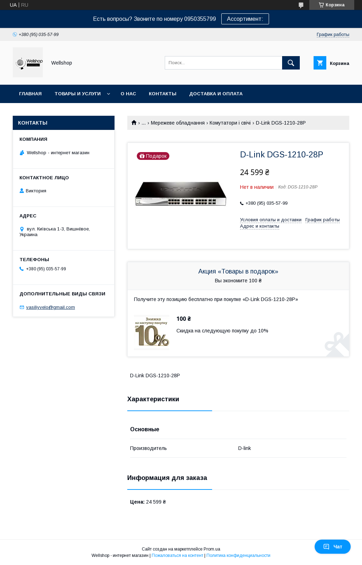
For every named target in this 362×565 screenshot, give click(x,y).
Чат (332, 546)
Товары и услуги (77, 93)
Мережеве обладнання (178, 123)
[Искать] (291, 63)
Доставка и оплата (216, 93)
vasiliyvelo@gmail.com (50, 307)
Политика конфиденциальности (238, 555)
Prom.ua (212, 549)
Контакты (162, 93)
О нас (128, 93)
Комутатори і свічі (230, 123)
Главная (30, 93)
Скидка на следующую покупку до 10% (222, 330)
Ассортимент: (245, 19)
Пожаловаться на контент (177, 555)
